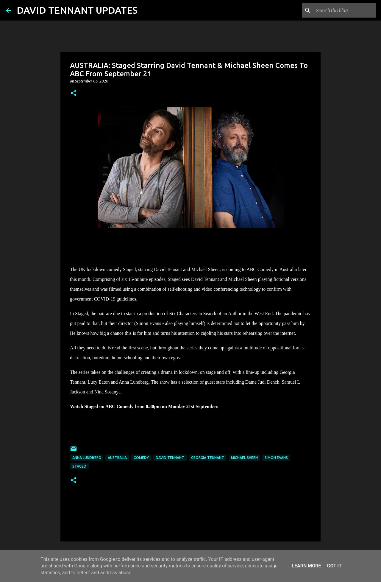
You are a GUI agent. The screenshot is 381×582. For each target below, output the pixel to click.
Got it (334, 566)
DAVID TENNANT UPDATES (77, 10)
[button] (73, 93)
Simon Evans (276, 458)
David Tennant (170, 458)
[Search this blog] (345, 10)
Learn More (306, 566)
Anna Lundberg (86, 458)
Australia (117, 458)
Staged (79, 466)
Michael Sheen (244, 458)
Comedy (141, 458)
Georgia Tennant (207, 458)
